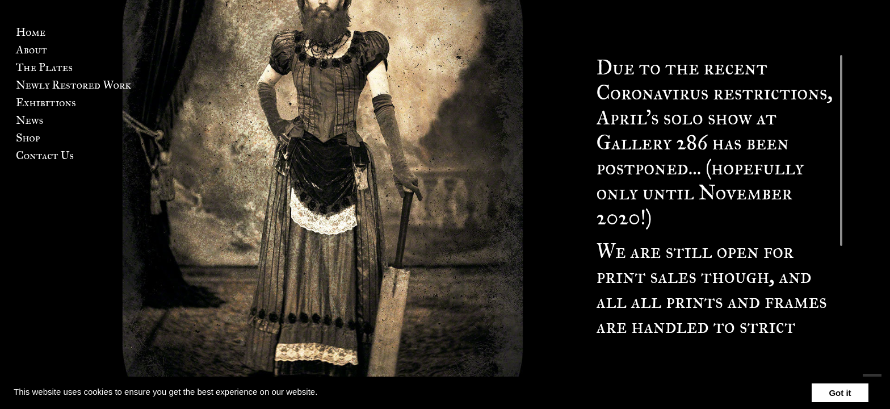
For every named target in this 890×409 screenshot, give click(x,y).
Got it (840, 393)
